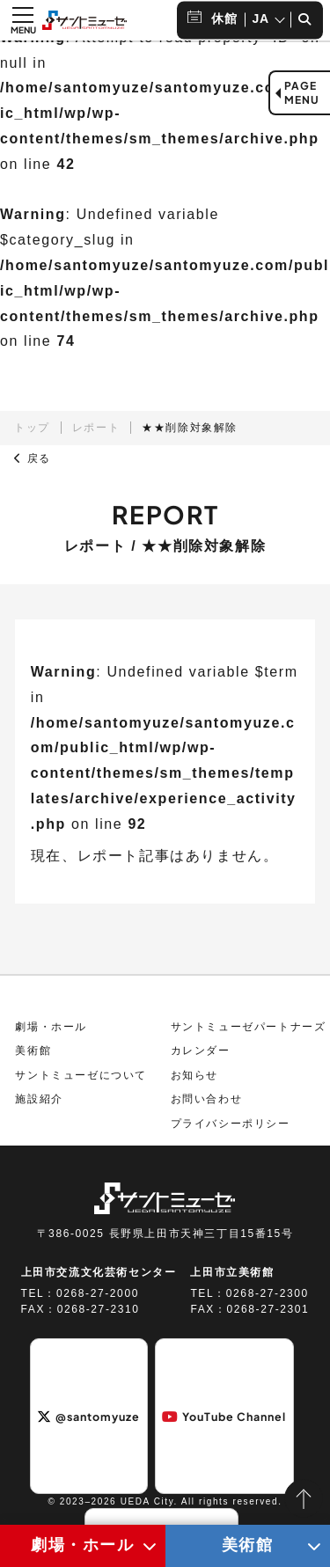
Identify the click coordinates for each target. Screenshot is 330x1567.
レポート (96, 427)
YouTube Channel (224, 1417)
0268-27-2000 (97, 1294)
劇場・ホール (51, 1027)
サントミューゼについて (81, 1076)
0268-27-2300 (267, 1294)
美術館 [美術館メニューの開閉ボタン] (248, 1545)
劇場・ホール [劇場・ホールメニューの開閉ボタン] (83, 1545)
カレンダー (201, 1051)
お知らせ (194, 1076)
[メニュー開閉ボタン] (23, 20)
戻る (32, 458)
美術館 (33, 1051)
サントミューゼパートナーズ (248, 1027)
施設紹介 (38, 1100)
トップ (32, 427)
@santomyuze (88, 1417)
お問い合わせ (207, 1100)
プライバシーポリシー (230, 1124)
